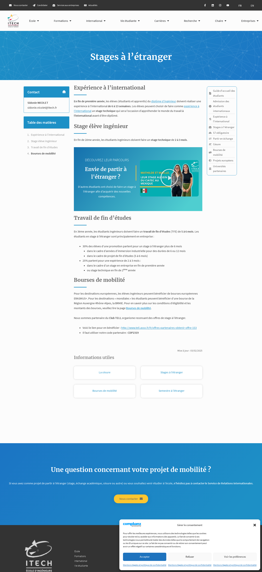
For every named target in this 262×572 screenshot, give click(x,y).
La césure (104, 373)
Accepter (145, 556)
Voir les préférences (235, 556)
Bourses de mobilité (43, 154)
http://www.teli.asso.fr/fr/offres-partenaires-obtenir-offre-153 (159, 328)
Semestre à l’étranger (171, 391)
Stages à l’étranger (171, 373)
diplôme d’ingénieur (163, 102)
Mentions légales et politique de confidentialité (144, 565)
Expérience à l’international (47, 135)
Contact (33, 92)
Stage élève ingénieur (44, 141)
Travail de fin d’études (44, 148)
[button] (255, 525)
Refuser (190, 556)
